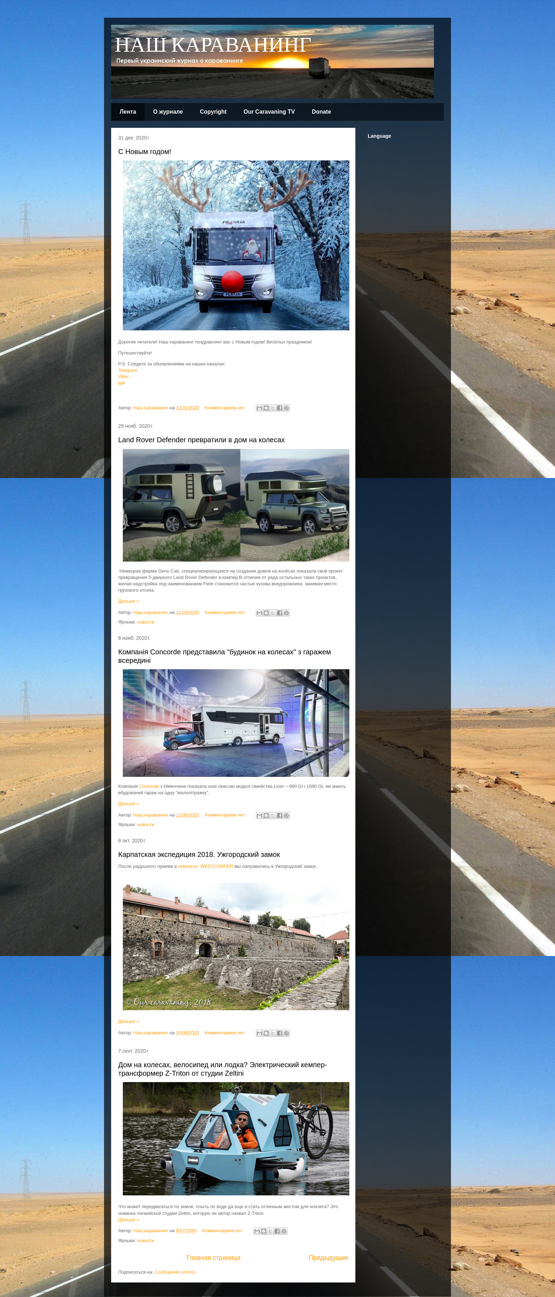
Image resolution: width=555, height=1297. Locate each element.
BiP (121, 383)
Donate (321, 112)
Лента (128, 112)
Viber (123, 376)
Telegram (127, 370)
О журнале (168, 112)
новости (145, 622)
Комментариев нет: (226, 407)
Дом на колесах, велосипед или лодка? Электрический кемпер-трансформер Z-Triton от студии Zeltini (222, 1069)
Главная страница (214, 1257)
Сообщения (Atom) (175, 1272)
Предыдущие (328, 1257)
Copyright (213, 112)
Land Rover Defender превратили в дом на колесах (201, 440)
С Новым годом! (144, 151)
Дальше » (128, 601)
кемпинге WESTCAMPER (205, 866)
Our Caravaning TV (269, 112)
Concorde (149, 786)
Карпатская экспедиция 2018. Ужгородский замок (199, 854)
